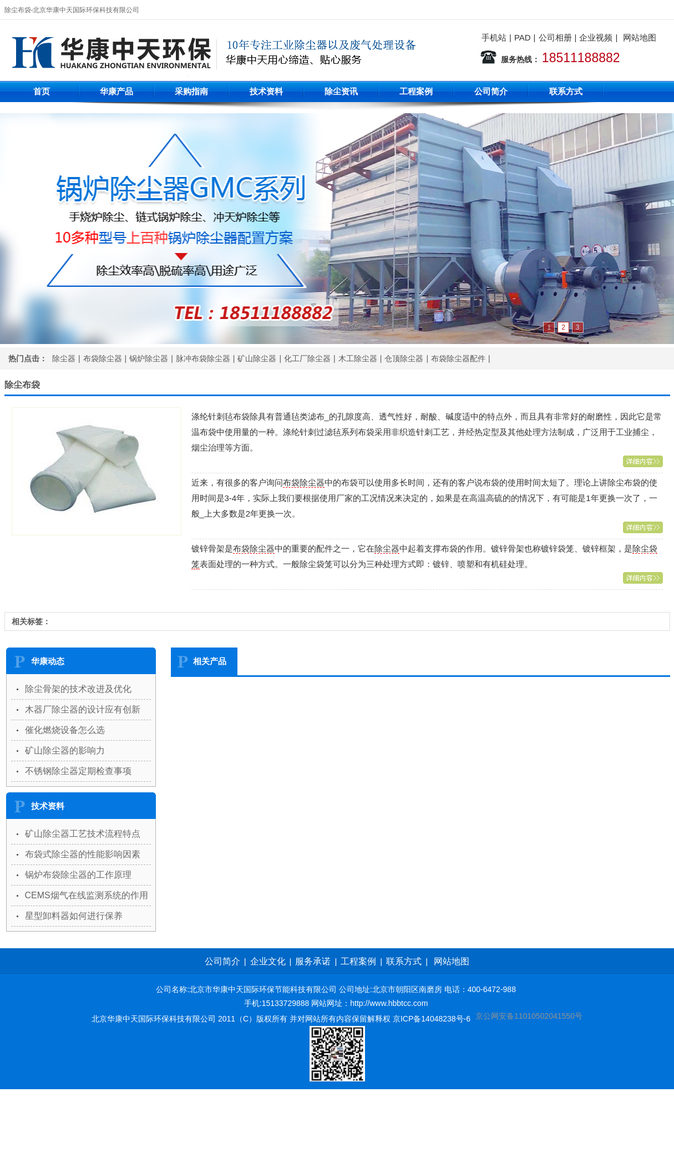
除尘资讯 (341, 91)
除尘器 (63, 358)
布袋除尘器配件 (458, 358)
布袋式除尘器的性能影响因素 (82, 854)
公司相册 (555, 37)
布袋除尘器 (102, 358)
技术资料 (266, 91)
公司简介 (491, 91)
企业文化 (268, 961)
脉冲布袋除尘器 (203, 358)
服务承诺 (313, 961)
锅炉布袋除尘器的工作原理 (78, 874)
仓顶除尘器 (403, 358)
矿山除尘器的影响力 (65, 750)
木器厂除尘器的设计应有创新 (82, 709)
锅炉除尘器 (148, 358)
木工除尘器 (357, 358)
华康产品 (116, 91)
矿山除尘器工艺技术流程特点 (82, 833)
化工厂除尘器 (307, 358)
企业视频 (595, 37)
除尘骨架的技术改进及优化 (78, 689)
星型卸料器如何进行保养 (74, 916)
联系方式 (565, 91)
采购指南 (191, 91)
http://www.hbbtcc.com (389, 1003)
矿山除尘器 (256, 358)
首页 (41, 91)
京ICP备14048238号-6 (431, 1018)
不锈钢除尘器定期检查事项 (78, 771)
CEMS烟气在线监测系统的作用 (86, 895)
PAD (522, 37)
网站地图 (639, 37)
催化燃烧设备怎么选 (65, 730)
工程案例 (416, 91)
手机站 (494, 37)
